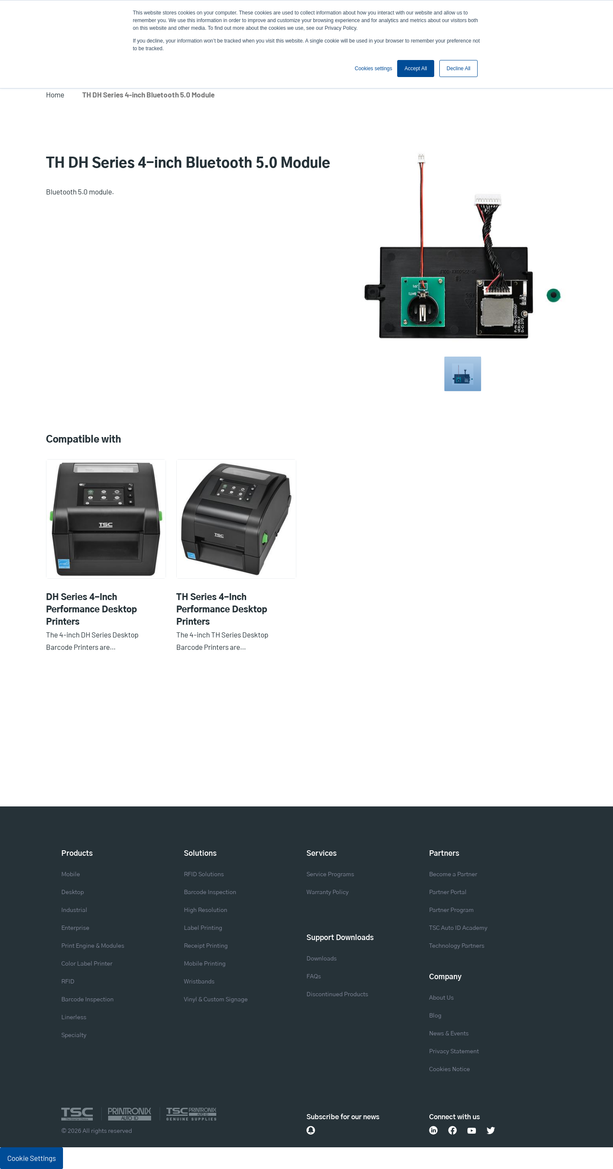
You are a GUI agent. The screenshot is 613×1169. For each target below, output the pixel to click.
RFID (67, 982)
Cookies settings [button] (373, 68)
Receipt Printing (206, 946)
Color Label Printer (86, 964)
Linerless (73, 1017)
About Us (441, 998)
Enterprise (75, 928)
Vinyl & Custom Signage (216, 1000)
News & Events (449, 1034)
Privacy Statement (454, 1052)
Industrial (74, 910)
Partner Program (451, 910)
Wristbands (199, 982)
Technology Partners (456, 946)
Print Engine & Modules (92, 946)
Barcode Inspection (87, 1000)
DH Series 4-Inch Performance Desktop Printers (91, 609)
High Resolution (205, 910)
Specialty (73, 1035)
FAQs (313, 977)
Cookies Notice (449, 1069)
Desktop (72, 892)
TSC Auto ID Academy (458, 928)
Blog (435, 1016)
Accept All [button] (415, 68)
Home (55, 94)
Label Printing (203, 928)
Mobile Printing (205, 964)
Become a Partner (453, 874)
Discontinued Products (337, 995)
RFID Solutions (204, 874)
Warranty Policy (327, 892)
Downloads (321, 959)
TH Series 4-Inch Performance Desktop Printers (221, 609)
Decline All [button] (458, 68)
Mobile (70, 874)
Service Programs (330, 874)
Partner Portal (448, 892)
